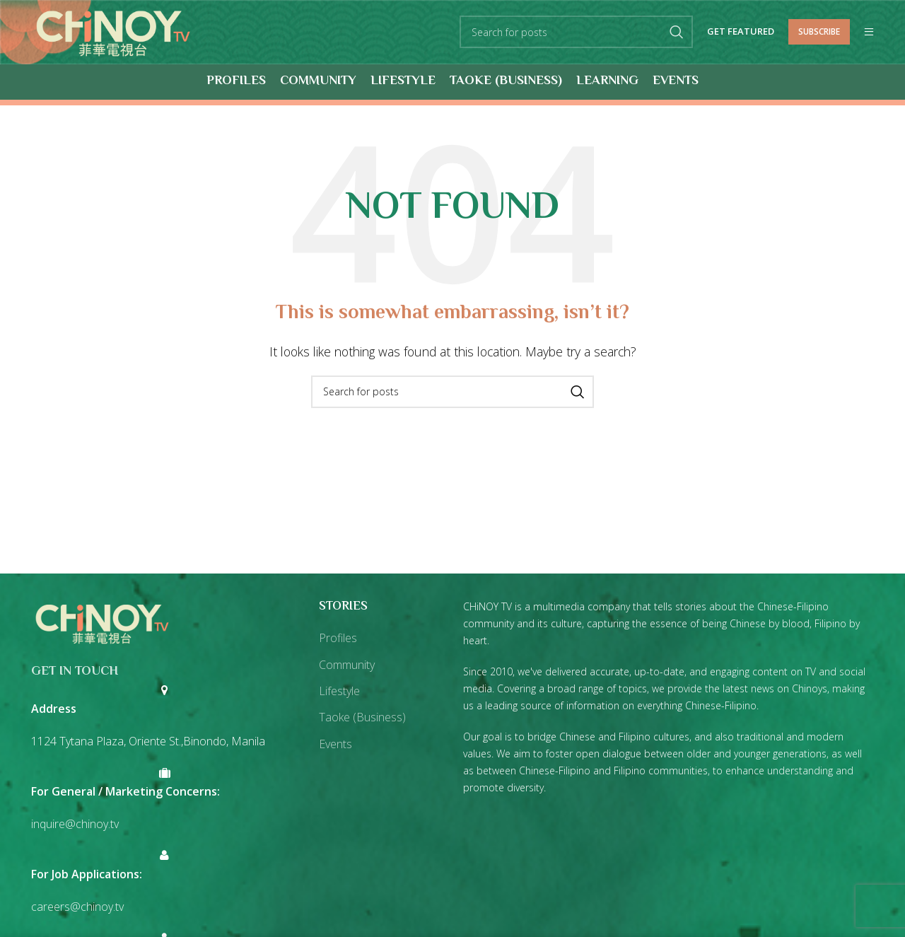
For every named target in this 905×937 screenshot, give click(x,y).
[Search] (576, 32)
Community (347, 665)
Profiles (338, 638)
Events (335, 744)
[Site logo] (113, 31)
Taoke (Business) (362, 718)
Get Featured (740, 32)
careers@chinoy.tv (77, 906)
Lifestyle (339, 691)
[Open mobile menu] (869, 32)
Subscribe (819, 31)
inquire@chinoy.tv (75, 824)
